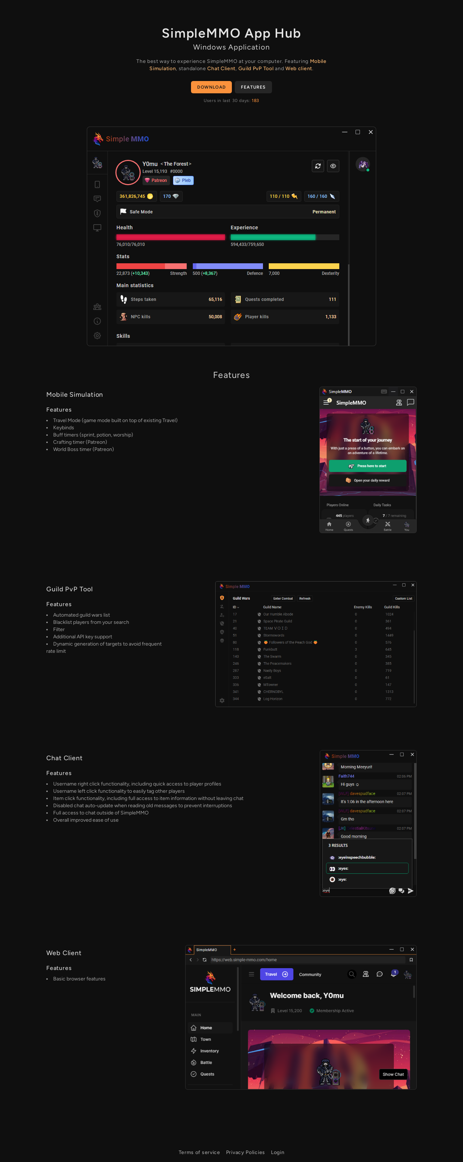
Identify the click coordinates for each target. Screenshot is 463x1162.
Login (278, 1152)
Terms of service (199, 1152)
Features (253, 87)
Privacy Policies (245, 1152)
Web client (298, 68)
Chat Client (221, 68)
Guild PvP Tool (256, 68)
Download (211, 87)
